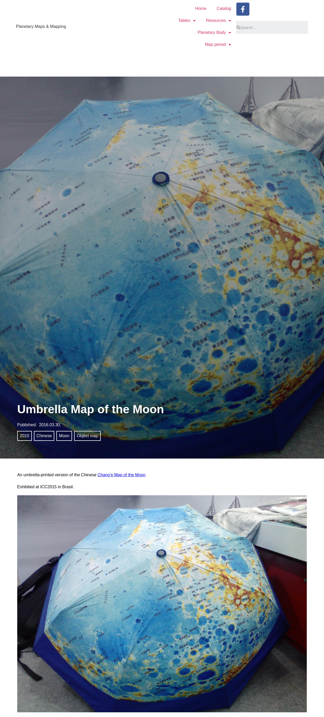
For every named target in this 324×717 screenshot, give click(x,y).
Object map (87, 436)
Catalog (224, 8)
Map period (218, 44)
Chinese (44, 436)
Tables (186, 20)
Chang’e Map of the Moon (122, 475)
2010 (24, 436)
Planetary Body (214, 32)
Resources (218, 20)
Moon (64, 436)
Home (200, 8)
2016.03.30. (50, 425)
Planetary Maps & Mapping (41, 26)
